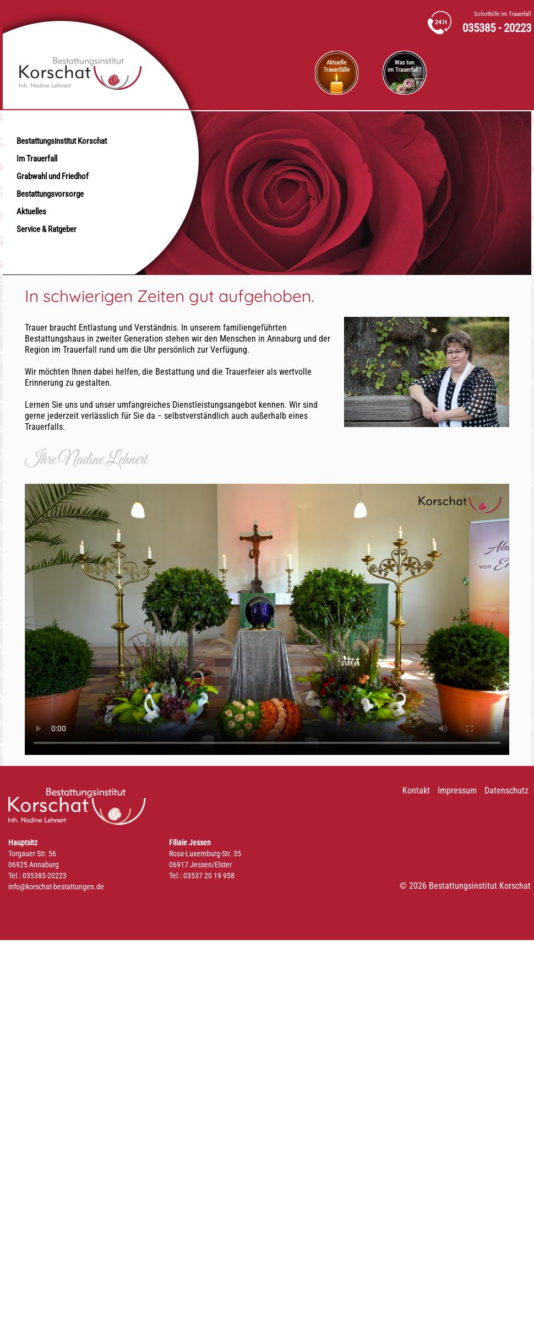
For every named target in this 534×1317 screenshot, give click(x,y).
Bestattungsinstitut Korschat (62, 141)
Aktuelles (31, 212)
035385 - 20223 (496, 28)
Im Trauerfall (37, 159)
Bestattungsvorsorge (50, 194)
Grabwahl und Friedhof (53, 176)
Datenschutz (506, 790)
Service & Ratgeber (47, 229)
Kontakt (416, 790)
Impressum (457, 790)
